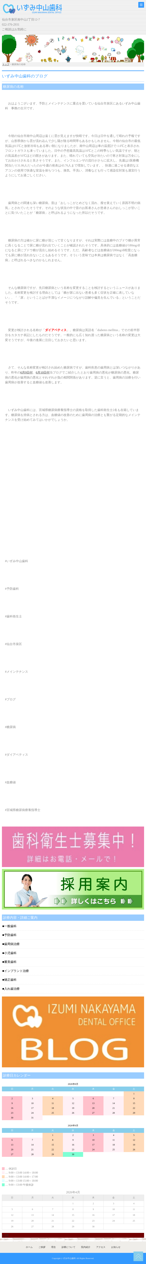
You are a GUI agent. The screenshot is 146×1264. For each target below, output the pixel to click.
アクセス (100, 1247)
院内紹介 (85, 1247)
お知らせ (115, 1247)
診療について (68, 1247)
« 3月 (5, 1235)
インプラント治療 (16, 970)
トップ (5, 64)
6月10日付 (43, 372)
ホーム (29, 1247)
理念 (53, 1247)
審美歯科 (10, 961)
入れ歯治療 (12, 988)
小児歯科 (10, 953)
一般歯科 (10, 926)
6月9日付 (26, 372)
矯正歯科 (10, 979)
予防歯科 (10, 935)
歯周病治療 (12, 944)
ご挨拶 (41, 1247)
